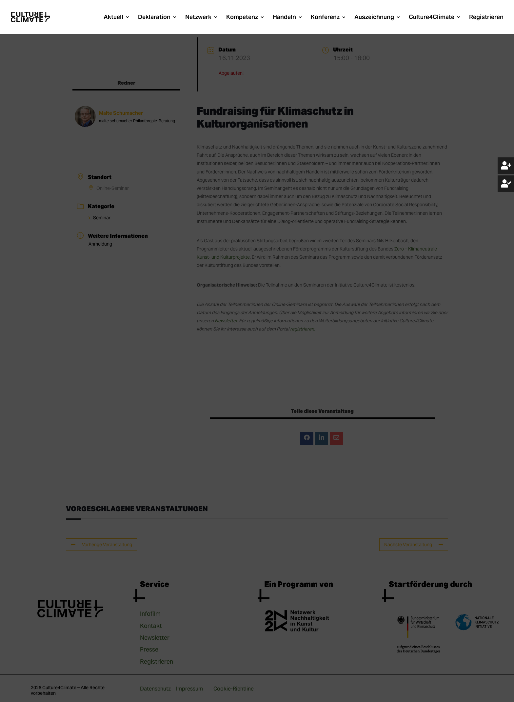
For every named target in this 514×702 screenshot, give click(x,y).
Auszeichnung (374, 18)
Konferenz (325, 18)
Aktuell (113, 18)
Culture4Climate (431, 18)
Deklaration (154, 18)
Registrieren (486, 18)
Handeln (284, 18)
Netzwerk (198, 18)
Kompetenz (242, 18)
